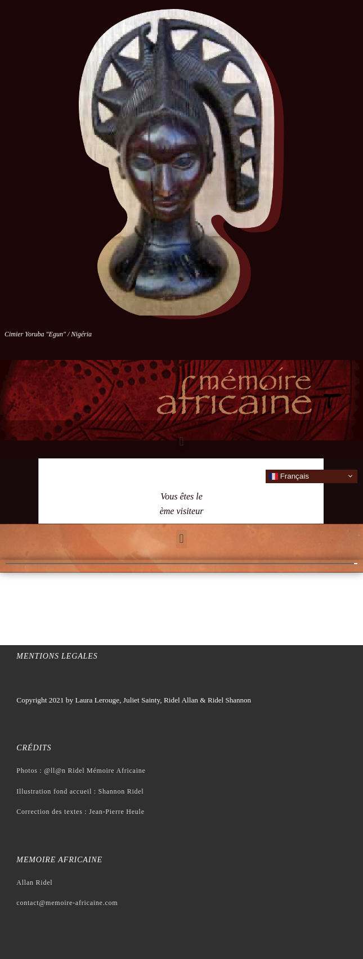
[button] (181, 442)
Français (289, 475)
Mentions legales (56, 656)
